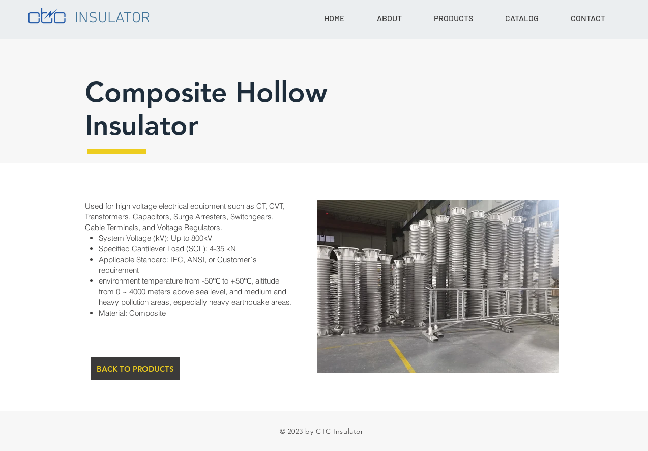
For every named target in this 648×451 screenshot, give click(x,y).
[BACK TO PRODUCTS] (135, 368)
